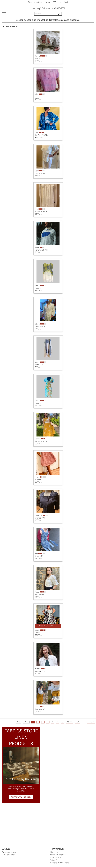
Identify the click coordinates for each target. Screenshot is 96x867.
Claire (37, 324)
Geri (36, 133)
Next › (69, 722)
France (37, 669)
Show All (91, 722)
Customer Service (9, 852)
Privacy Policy (55, 858)
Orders (47, 2)
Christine (38, 516)
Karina (37, 56)
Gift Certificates (8, 855)
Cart (66, 2)
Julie (36, 94)
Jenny (37, 630)
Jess (36, 554)
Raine (37, 592)
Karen (37, 286)
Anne (37, 248)
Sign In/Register (35, 2)
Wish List (57, 2)
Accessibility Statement (59, 863)
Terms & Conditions (58, 855)
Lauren (37, 439)
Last (77, 722)
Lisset (37, 477)
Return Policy (55, 860)
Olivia (37, 707)
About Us (54, 852)
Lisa (36, 171)
